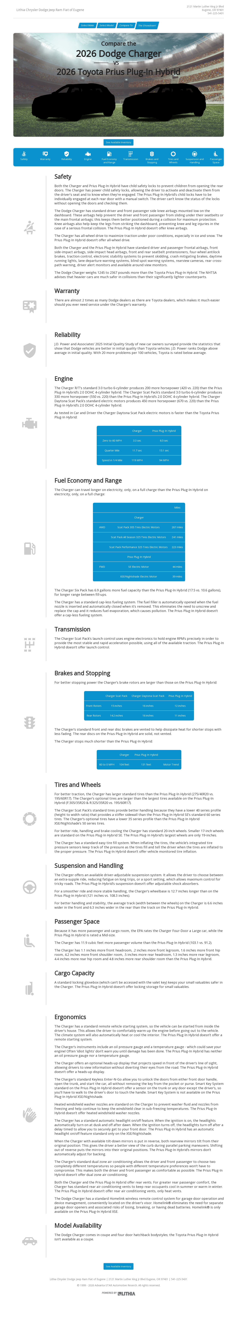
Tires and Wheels (189, 163)
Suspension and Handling (212, 165)
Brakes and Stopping (165, 165)
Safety (25, 163)
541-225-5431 (216, 13)
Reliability (71, 163)
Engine (95, 163)
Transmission (142, 163)
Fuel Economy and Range (118, 165)
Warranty (48, 163)
